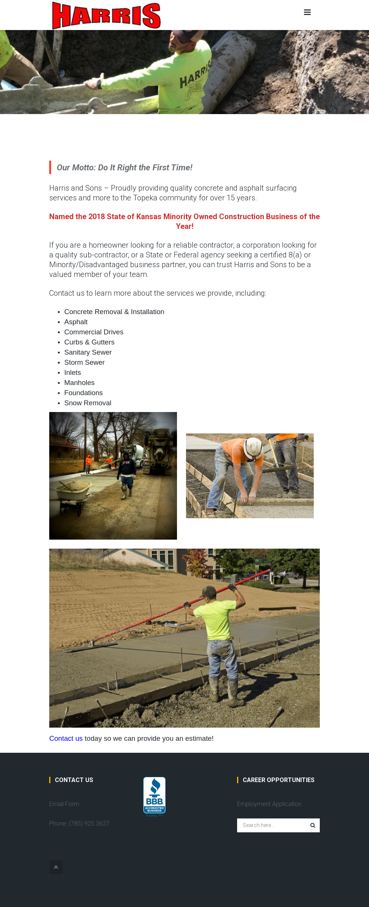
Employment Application (269, 804)
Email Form (64, 804)
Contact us (66, 738)
